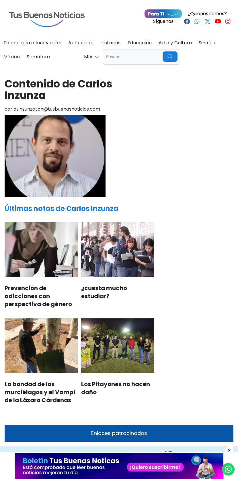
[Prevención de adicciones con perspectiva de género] (41, 249)
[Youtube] (218, 21)
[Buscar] (170, 56)
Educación (140, 42)
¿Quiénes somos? (207, 13)
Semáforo (38, 56)
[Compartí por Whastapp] (228, 469)
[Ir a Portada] (47, 16)
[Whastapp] (197, 21)
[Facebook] (187, 21)
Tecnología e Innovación (32, 42)
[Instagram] (228, 21)
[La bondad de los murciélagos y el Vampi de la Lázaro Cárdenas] (41, 345)
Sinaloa (207, 42)
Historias (110, 42)
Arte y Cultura (175, 42)
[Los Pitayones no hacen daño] (117, 345)
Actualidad (80, 42)
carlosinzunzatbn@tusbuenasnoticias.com (52, 109)
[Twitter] (207, 21)
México (11, 56)
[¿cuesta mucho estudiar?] (117, 249)
